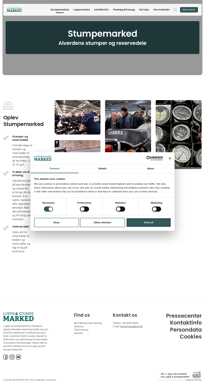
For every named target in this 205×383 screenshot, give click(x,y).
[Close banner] (170, 158)
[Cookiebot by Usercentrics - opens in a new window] (149, 158)
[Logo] (20, 10)
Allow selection (102, 222)
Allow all (148, 222)
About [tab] (150, 168)
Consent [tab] (54, 168)
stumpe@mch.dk (134, 326)
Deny (56, 222)
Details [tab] (102, 168)
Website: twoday (194, 380)
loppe (123, 326)
